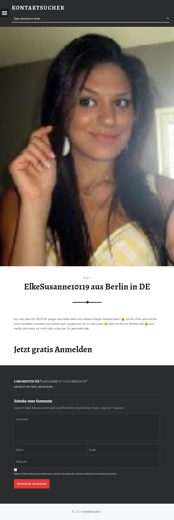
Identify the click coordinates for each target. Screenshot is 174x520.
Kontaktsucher (91, 511)
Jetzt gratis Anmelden (53, 349)
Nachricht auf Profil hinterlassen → (34, 386)
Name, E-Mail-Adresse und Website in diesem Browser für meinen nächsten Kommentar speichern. (65, 473)
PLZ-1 (87, 278)
